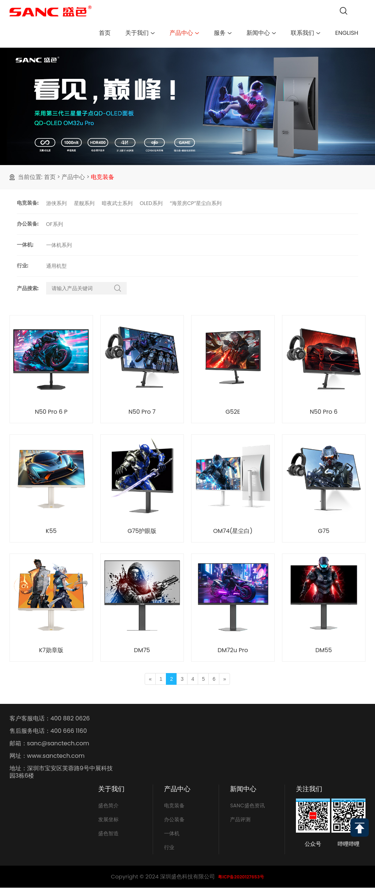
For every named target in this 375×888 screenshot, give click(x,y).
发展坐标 (108, 819)
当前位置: (30, 177)
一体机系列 (59, 245)
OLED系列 (151, 203)
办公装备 (174, 819)
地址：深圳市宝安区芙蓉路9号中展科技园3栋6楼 (61, 772)
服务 (223, 33)
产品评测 (240, 819)
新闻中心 (261, 33)
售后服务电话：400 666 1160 (48, 731)
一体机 (171, 833)
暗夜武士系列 (117, 203)
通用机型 (56, 266)
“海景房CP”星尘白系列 (196, 203)
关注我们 (309, 788)
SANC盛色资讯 (247, 805)
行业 (169, 847)
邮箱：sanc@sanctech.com (49, 743)
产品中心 (184, 33)
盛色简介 (108, 805)
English (346, 33)
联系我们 (305, 33)
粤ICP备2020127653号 (241, 877)
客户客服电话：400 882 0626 (50, 718)
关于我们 (140, 33)
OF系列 (54, 224)
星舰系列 (84, 203)
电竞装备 (102, 177)
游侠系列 (56, 203)
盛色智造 (108, 833)
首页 (105, 33)
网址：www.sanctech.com (47, 756)
